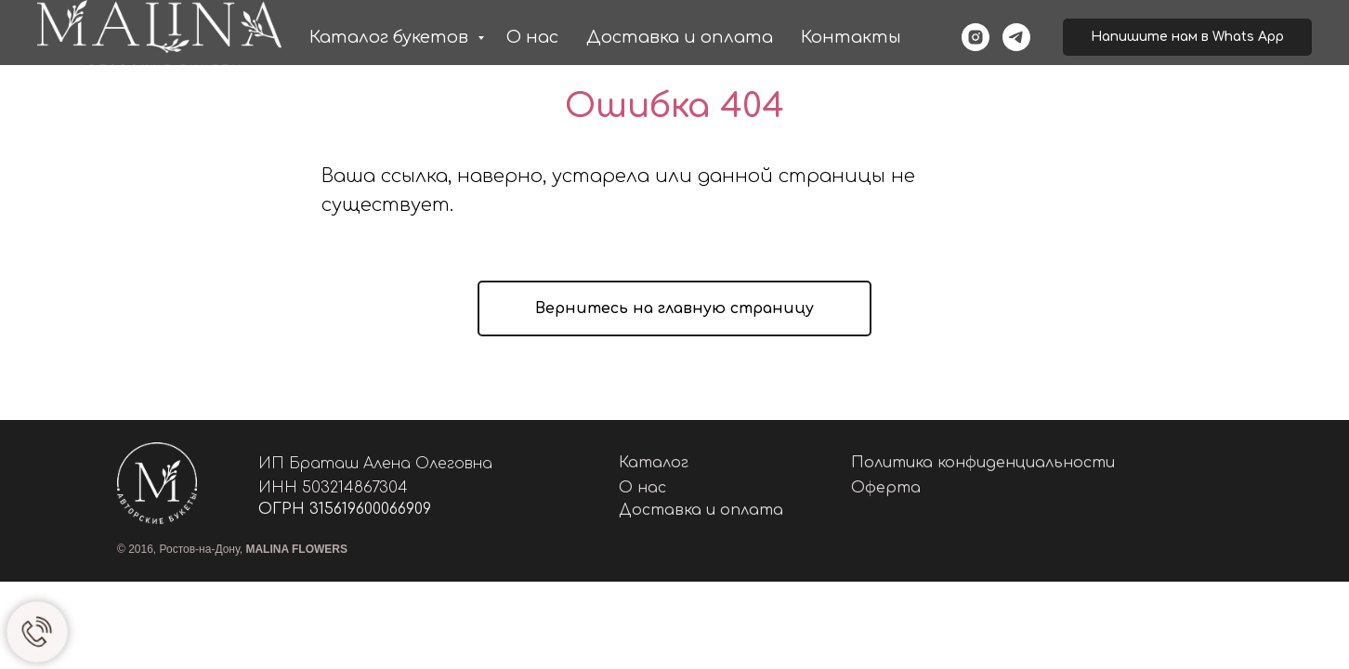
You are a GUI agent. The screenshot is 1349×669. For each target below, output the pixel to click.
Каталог (653, 462)
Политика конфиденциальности (983, 462)
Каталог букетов (391, 37)
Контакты (851, 37)
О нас (532, 37)
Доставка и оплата (679, 37)
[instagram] (975, 37)
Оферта (886, 487)
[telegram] (1016, 37)
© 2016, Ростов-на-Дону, (232, 549)
